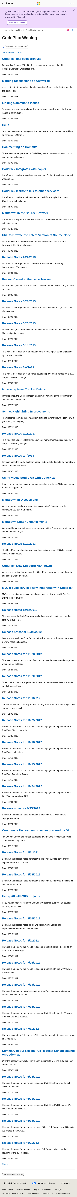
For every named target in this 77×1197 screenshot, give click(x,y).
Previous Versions (23, 1190)
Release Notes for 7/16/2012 (21, 1006)
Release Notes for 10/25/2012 (22, 720)
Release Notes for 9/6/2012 (20, 852)
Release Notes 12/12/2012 (19, 609)
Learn (5, 30)
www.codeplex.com (11, 52)
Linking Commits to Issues (20, 103)
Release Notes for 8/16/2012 (21, 918)
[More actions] (72, 30)
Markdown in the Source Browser (25, 213)
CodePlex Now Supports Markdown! (27, 565)
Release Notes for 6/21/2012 (21, 1098)
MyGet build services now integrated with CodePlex (37, 587)
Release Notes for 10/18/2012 (22, 742)
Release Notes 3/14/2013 (19, 345)
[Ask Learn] (67, 30)
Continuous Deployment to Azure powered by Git (36, 830)
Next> (5, 1164)
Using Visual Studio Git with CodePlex (28, 477)
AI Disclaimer (7, 1190)
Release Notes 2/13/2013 (19, 433)
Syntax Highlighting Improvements (26, 411)
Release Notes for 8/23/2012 (21, 874)
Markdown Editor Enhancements (24, 521)
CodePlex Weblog (33, 30)
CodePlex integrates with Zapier (24, 169)
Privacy (57, 1190)
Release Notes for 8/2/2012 (20, 940)
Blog (35, 1190)
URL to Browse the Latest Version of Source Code (36, 235)
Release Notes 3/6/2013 (18, 367)
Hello (5, 125)
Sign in (72, 3)
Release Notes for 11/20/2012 (22, 676)
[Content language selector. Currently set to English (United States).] (14, 1183)
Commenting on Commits (19, 147)
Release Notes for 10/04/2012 (22, 786)
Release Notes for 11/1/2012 (21, 698)
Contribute (46, 1190)
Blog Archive (16, 30)
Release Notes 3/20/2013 (19, 323)
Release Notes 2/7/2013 (18, 455)
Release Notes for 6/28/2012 (21, 1076)
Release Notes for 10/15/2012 (22, 764)
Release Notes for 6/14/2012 (21, 1120)
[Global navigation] (2, 3)
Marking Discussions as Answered (26, 80)
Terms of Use (33, 1193)
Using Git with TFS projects (21, 896)
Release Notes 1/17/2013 (19, 543)
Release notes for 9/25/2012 (21, 808)
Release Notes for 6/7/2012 (20, 1142)
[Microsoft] (38, 3)
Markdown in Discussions (20, 499)
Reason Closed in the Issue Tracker (26, 279)
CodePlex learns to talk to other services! (30, 191)
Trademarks (46, 1193)
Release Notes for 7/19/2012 (21, 984)
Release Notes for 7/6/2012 (20, 1028)
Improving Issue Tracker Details (24, 389)
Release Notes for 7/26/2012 (21, 962)
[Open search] (65, 3)
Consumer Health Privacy (12, 1193)
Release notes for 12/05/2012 (22, 632)
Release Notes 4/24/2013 (19, 257)
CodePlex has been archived (22, 58)
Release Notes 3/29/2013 (19, 301)
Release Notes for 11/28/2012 (22, 654)
